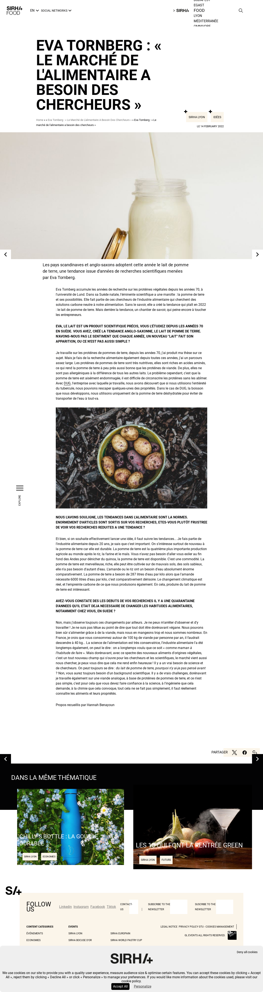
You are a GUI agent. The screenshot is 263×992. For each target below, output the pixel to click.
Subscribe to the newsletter (159, 907)
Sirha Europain (120, 933)
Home (39, 120)
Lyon (198, 16)
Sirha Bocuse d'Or (80, 940)
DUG (67, 383)
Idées (217, 117)
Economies (33, 940)
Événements (34, 933)
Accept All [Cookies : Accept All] (120, 986)
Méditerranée (206, 21)
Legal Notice (169, 926)
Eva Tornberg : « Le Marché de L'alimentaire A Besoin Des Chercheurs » (90, 120)
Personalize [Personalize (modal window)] (142, 986)
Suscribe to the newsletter (205, 907)
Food (199, 10)
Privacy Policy (188, 926)
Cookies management (220, 926)
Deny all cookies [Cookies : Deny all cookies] (247, 952)
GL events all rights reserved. (205, 935)
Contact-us (126, 907)
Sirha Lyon (197, 117)
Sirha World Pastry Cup (126, 940)
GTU (201, 926)
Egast (199, 5)
